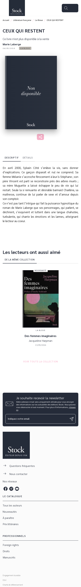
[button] (25, 48)
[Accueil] (17, 8)
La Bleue (39, 20)
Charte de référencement (13, 584)
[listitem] (5, 489)
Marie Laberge (12, 44)
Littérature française (22, 20)
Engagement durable (11, 575)
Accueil (6, 20)
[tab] (12, 157)
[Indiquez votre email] (36, 419)
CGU (4, 580)
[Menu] (70, 8)
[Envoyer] (72, 419)
